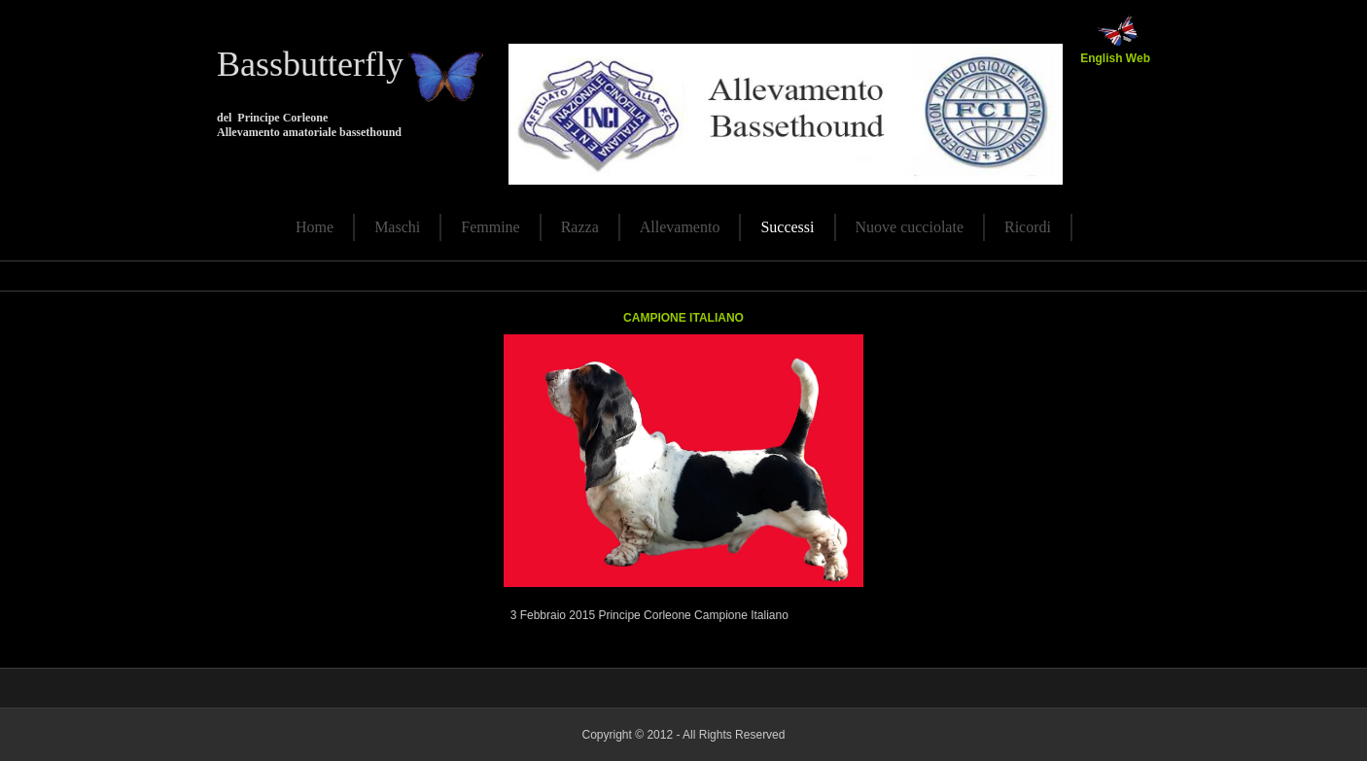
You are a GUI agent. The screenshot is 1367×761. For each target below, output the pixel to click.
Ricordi (1027, 227)
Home (314, 227)
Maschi (397, 227)
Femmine (490, 227)
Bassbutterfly (310, 64)
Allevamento (680, 227)
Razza (580, 227)
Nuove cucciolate (910, 227)
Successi (787, 227)
